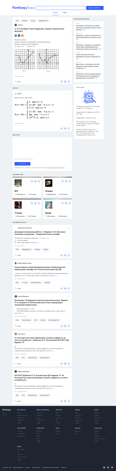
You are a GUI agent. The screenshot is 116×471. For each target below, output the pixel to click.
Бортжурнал (21, 436)
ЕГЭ (16, 191)
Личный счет (40, 420)
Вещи (38, 436)
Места (38, 438)
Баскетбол (97, 418)
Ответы (58, 431)
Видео (19, 446)
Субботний (40, 428)
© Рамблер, (5, 467)
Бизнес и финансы (43, 410)
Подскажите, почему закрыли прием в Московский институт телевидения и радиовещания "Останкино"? (88, 76)
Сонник (96, 431)
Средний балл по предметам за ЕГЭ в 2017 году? (87, 113)
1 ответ (18, 81)
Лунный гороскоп (99, 438)
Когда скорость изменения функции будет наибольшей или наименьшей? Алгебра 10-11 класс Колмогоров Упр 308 (40, 268)
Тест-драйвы (21, 433)
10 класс (49, 191)
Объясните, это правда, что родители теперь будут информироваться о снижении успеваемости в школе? (88, 47)
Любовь (58, 418)
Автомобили (21, 428)
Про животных (22, 457)
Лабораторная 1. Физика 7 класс (86, 118)
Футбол (96, 413)
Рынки (38, 418)
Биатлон (96, 420)
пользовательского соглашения (55, 167)
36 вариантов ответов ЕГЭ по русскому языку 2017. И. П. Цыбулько (88, 107)
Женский (59, 410)
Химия (48, 213)
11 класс (18, 213)
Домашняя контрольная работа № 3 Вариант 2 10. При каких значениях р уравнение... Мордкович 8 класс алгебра (40, 233)
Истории (39, 431)
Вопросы (78, 431)
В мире (19, 413)
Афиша (77, 410)
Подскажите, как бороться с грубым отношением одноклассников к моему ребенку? (88, 28)
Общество (20, 420)
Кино (76, 413)
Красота (58, 415)
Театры (77, 418)
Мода (57, 413)
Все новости (21, 410)
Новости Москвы (22, 415)
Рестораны (78, 420)
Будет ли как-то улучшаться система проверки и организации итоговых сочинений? (87, 66)
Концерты (78, 415)
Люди (38, 433)
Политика (20, 418)
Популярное (21, 449)
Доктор (77, 428)
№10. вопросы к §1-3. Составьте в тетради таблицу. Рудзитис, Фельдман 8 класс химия (88, 123)
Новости (19, 431)
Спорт (96, 410)
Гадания (96, 436)
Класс (58, 428)
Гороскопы (98, 428)
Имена (96, 433)
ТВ (18, 452)
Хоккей (96, 415)
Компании (40, 415)
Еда (57, 420)
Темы (57, 433)
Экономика (40, 413)
